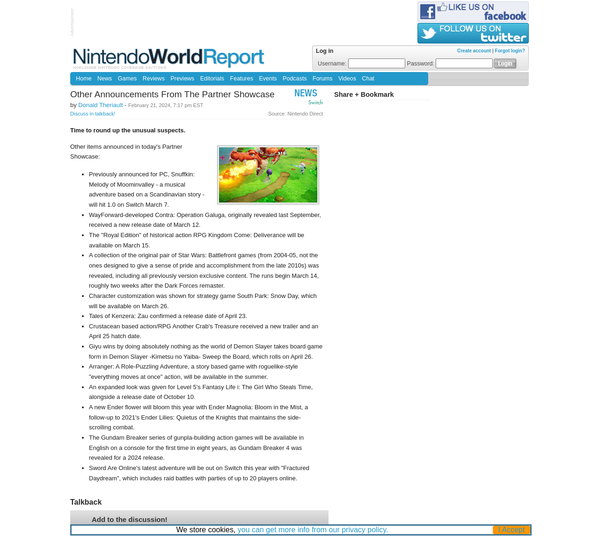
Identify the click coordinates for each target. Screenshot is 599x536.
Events (268, 78)
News (104, 78)
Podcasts (295, 78)
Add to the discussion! (130, 519)
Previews (182, 78)
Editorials (212, 78)
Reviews (154, 78)
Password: (450, 63)
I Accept (511, 530)
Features (241, 78)
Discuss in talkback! (93, 113)
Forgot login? (510, 50)
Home (83, 78)
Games (127, 78)
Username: (361, 63)
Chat (368, 78)
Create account (474, 50)
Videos (347, 78)
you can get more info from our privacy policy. (313, 530)
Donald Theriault (100, 105)
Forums (322, 78)
